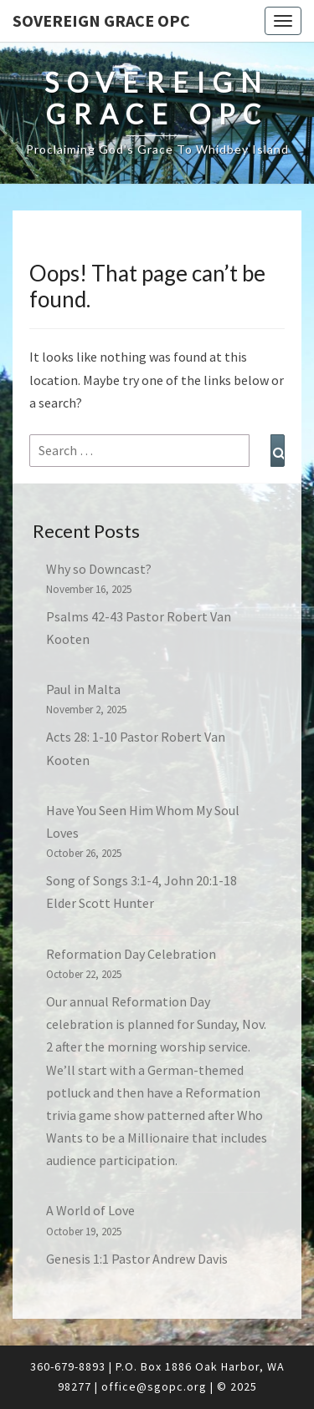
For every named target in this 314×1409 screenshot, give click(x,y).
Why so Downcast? (99, 568)
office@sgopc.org (154, 1386)
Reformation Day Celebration (131, 953)
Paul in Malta (83, 689)
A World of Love (90, 1210)
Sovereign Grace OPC (101, 20)
